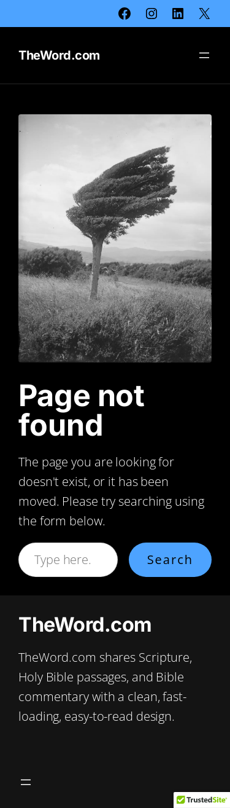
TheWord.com (59, 55)
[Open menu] (204, 55)
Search (170, 559)
